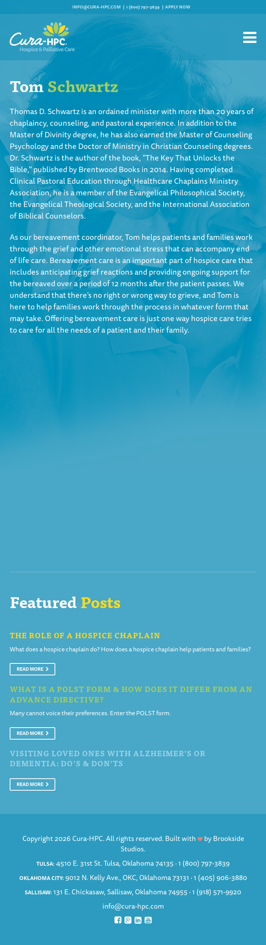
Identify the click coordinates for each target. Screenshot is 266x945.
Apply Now (177, 7)
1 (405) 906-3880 (220, 877)
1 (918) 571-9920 (216, 891)
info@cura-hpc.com (96, 7)
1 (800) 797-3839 (143, 7)
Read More (33, 669)
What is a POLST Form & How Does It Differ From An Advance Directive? (131, 694)
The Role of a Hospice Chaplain (85, 635)
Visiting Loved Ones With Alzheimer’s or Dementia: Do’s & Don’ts (108, 758)
